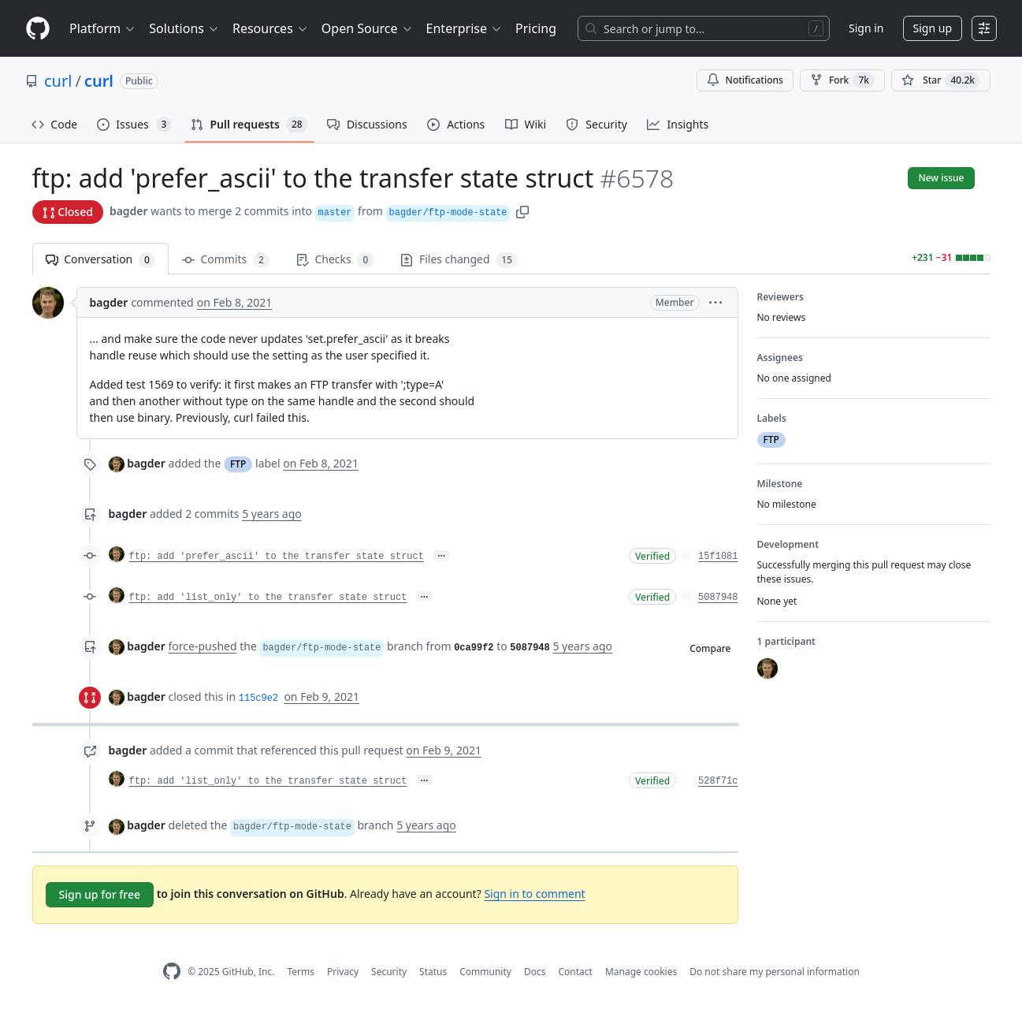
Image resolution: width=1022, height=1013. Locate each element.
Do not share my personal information (774, 971)
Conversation (100, 259)
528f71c (718, 781)
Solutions (184, 28)
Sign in (866, 27)
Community (485, 971)
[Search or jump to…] (703, 28)
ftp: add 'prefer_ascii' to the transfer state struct (276, 556)
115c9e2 (258, 698)
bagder (129, 210)
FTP (238, 464)
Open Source (367, 28)
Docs (535, 971)
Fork (842, 80)
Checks (334, 259)
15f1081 (718, 556)
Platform (102, 28)
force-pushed (203, 646)
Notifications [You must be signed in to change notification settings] (745, 80)
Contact (575, 971)
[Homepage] (37, 29)
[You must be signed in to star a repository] (940, 80)
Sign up (932, 27)
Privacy (343, 971)
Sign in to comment (534, 893)
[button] (522, 211)
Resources (270, 28)
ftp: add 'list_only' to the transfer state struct (268, 597)
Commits (225, 259)
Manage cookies (641, 971)
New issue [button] (941, 177)
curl (58, 80)
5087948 (718, 597)
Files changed (459, 259)
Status (433, 971)
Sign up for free (100, 894)
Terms (300, 971)
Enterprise (464, 28)
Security (389, 971)
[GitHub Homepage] (171, 971)
